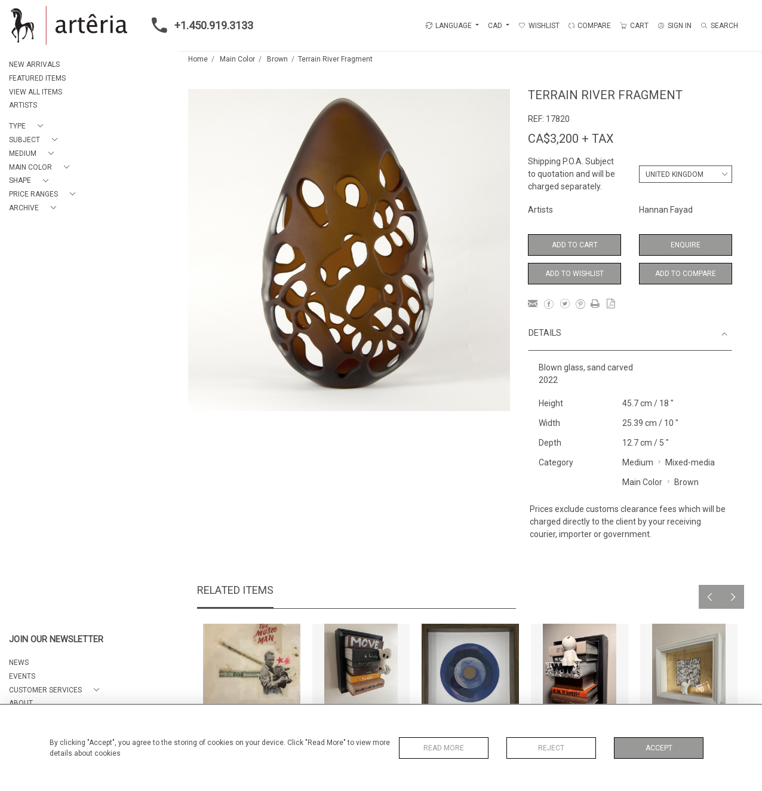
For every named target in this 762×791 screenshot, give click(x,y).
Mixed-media (690, 462)
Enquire (685, 245)
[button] (28, 126)
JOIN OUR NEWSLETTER (56, 639)
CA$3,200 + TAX (571, 139)
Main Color (237, 59)
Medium (637, 462)
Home (198, 59)
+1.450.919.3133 (199, 25)
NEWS (19, 662)
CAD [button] (496, 26)
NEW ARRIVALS (34, 64)
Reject (551, 748)
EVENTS (22, 676)
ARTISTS (23, 105)
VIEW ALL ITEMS (35, 92)
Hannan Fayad (666, 209)
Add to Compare (685, 273)
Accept (659, 748)
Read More (443, 748)
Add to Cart (575, 245)
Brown (277, 59)
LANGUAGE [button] (448, 26)
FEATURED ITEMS (37, 78)
